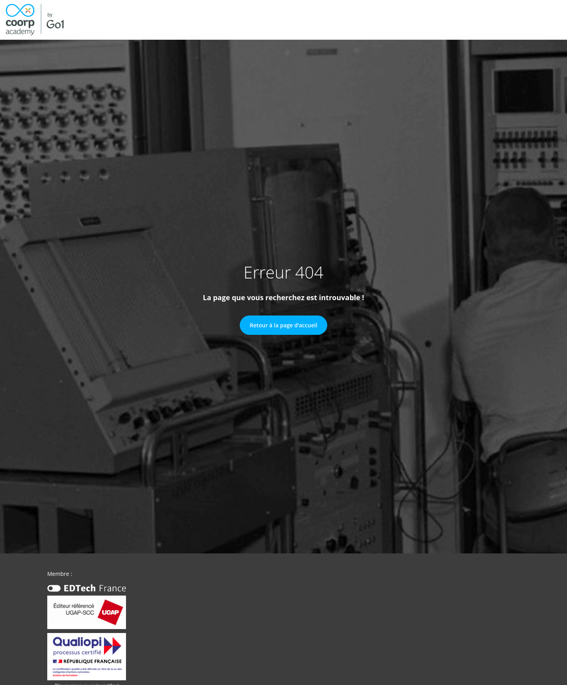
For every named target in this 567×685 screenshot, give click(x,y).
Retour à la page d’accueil (283, 325)
